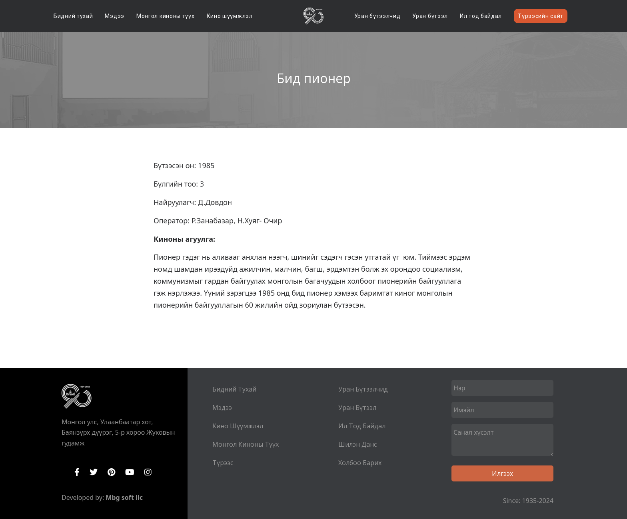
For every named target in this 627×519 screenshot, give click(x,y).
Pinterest (111, 472)
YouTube (129, 472)
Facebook (77, 472)
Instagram (148, 472)
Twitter (94, 472)
